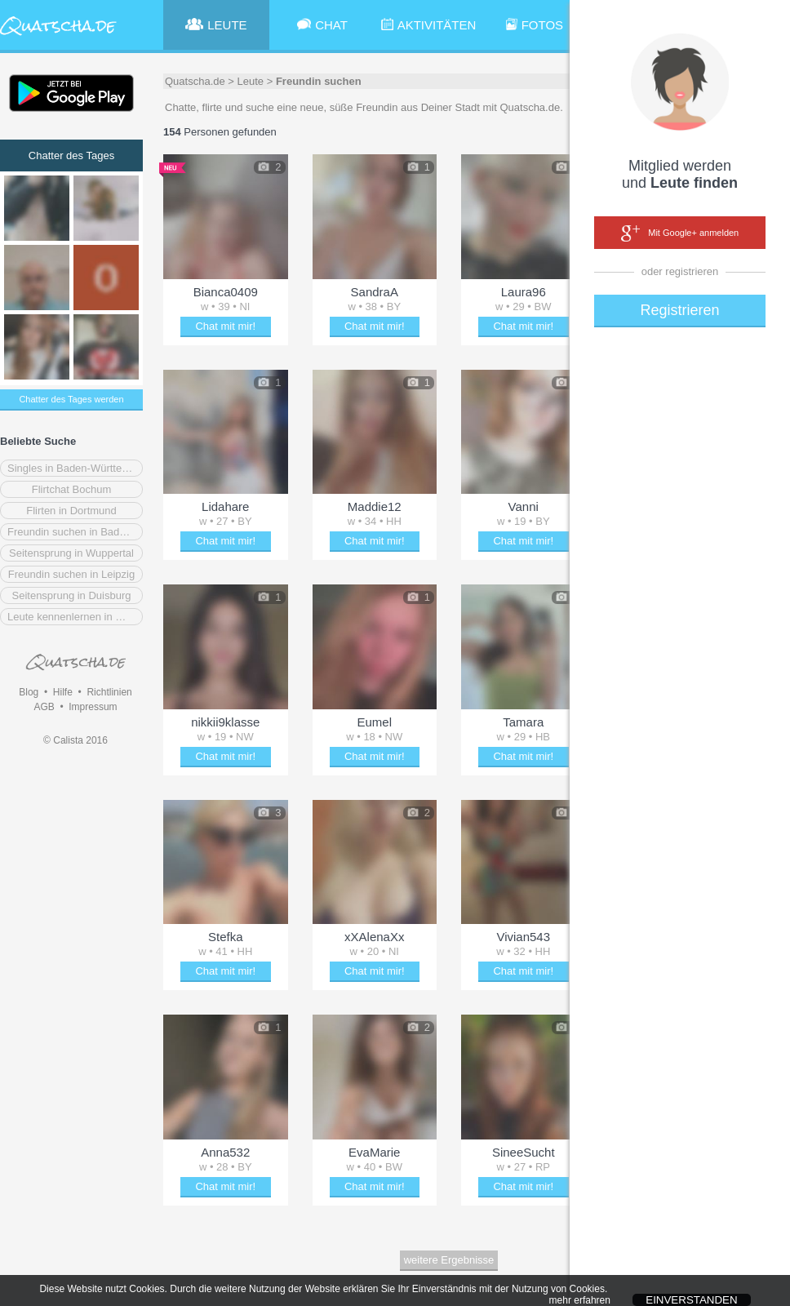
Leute (250, 81)
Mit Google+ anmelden (680, 233)
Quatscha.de (195, 81)
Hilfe (63, 692)
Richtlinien (109, 692)
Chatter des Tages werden (71, 399)
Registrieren (679, 310)
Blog (28, 692)
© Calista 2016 (75, 740)
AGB (43, 707)
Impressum (93, 707)
